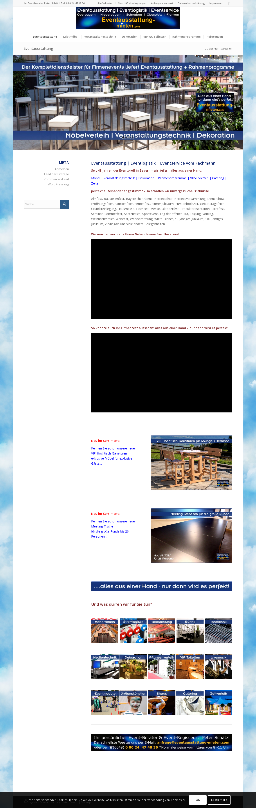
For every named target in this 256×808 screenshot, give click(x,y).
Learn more (219, 800)
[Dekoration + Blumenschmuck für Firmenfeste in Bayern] (133, 666)
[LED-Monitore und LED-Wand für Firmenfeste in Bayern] (105, 666)
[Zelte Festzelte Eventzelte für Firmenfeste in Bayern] (218, 702)
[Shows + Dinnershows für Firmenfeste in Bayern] (161, 702)
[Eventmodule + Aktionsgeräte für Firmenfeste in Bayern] (105, 702)
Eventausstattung (38, 48)
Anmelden (62, 169)
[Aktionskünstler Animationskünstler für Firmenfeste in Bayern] (133, 702)
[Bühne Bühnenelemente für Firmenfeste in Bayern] (190, 630)
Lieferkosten (105, 3)
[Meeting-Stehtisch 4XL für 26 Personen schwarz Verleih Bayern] (191, 535)
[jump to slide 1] (123, 137)
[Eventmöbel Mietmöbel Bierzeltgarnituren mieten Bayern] (104, 630)
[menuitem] (106, 3)
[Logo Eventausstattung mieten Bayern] (128, 19)
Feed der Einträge (56, 174)
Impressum (216, 3)
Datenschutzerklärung (191, 3)
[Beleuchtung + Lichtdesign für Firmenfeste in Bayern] (161, 630)
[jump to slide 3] (129, 137)
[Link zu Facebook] (229, 3)
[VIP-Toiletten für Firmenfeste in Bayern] (190, 666)
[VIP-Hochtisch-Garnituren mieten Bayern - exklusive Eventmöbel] (191, 462)
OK (198, 800)
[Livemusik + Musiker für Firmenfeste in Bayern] (218, 666)
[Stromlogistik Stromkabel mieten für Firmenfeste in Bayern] (133, 630)
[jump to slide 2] (126, 137)
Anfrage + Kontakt (162, 3)
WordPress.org (58, 184)
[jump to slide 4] (132, 137)
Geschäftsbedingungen (132, 3)
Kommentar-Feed (56, 179)
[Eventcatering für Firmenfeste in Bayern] (190, 702)
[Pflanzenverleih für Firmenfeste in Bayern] (161, 666)
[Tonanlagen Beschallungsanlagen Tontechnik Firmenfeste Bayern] (218, 630)
